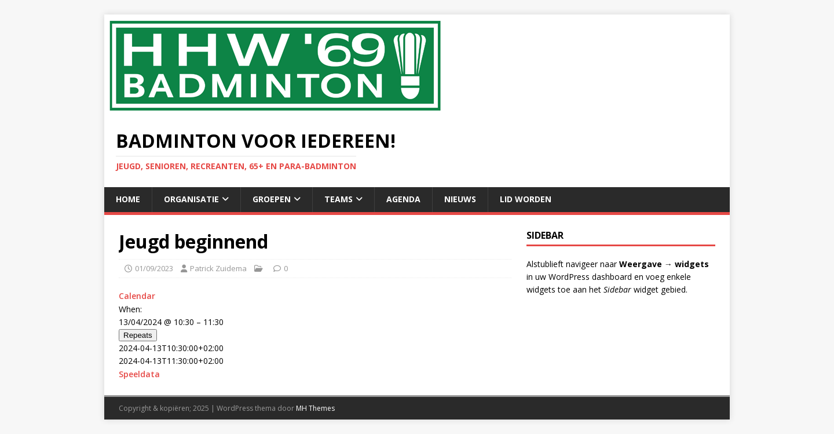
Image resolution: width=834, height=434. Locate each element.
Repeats (137, 335)
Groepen (272, 199)
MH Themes (315, 408)
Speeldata (139, 374)
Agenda (403, 199)
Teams (338, 199)
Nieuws (460, 199)
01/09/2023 (154, 268)
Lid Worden (525, 199)
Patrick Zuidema (218, 268)
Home (128, 199)
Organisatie (191, 199)
